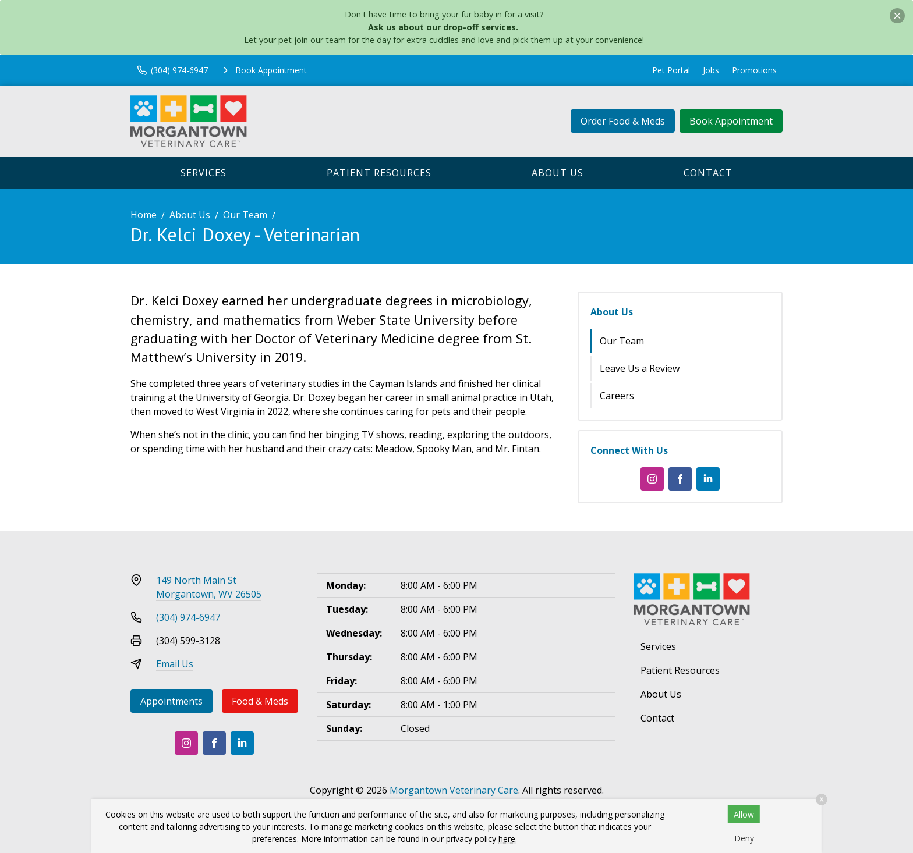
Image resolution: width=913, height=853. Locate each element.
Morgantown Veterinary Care (454, 790)
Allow (744, 814)
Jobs (711, 70)
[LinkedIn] (708, 479)
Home (143, 214)
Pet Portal (671, 70)
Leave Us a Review (640, 368)
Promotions (754, 70)
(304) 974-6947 (188, 617)
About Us (557, 172)
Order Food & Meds (623, 121)
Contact (708, 172)
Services (204, 172)
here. (507, 838)
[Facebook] (680, 479)
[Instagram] (652, 479)
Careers (617, 395)
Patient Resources (379, 172)
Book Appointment (731, 121)
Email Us (174, 663)
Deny (744, 838)
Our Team (245, 214)
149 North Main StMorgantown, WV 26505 (208, 587)
